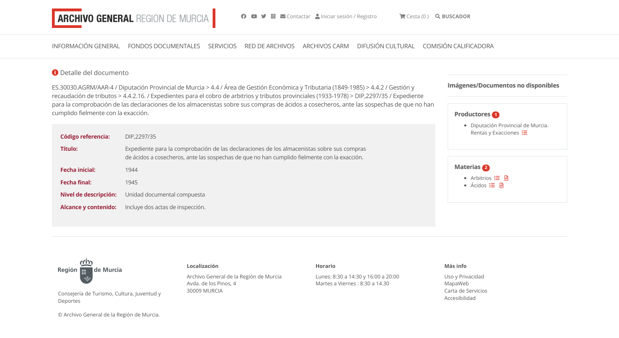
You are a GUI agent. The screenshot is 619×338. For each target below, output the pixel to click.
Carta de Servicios (466, 290)
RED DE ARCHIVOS (269, 46)
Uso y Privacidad (464, 276)
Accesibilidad (460, 298)
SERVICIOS (222, 46)
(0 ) (414, 16)
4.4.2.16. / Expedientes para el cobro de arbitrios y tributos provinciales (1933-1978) (235, 96)
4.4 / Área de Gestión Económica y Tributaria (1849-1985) (288, 87)
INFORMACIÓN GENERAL (86, 46)
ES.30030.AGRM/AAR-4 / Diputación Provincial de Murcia (128, 87)
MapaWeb (457, 283)
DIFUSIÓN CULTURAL (386, 46)
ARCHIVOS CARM (326, 46)
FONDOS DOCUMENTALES (164, 46)
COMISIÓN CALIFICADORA (458, 46)
